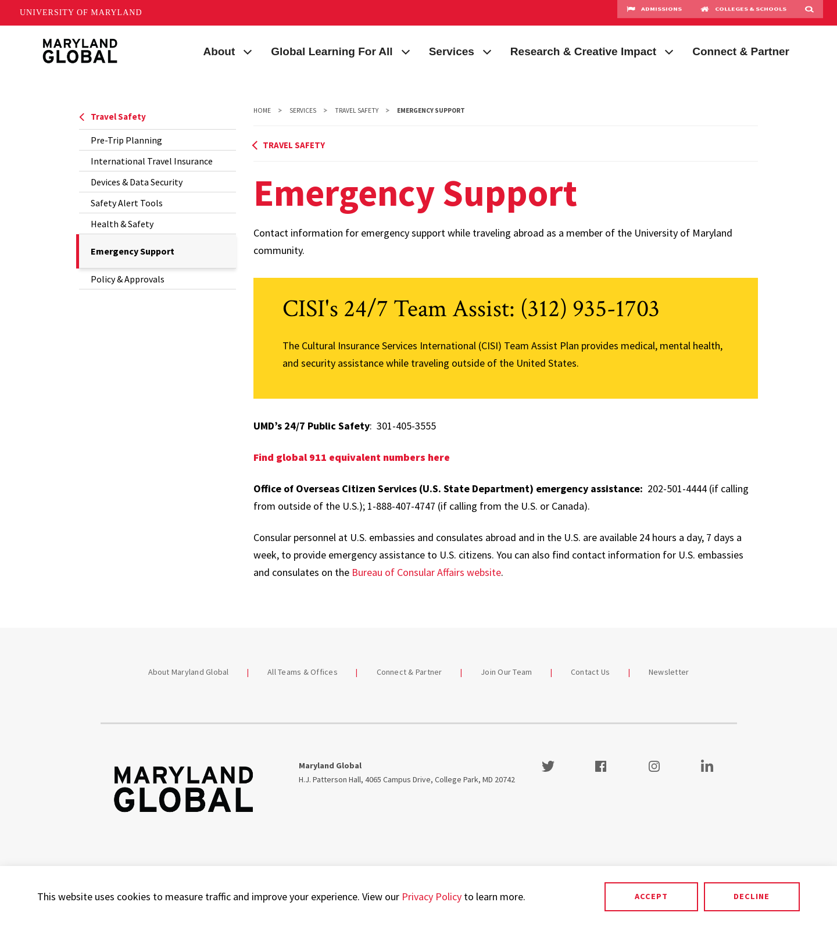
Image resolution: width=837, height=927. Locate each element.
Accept (651, 896)
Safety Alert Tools (127, 203)
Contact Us (590, 672)
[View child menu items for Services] (487, 50)
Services (451, 51)
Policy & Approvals (127, 279)
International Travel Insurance (152, 161)
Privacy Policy (432, 896)
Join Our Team (506, 672)
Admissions (654, 13)
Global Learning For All (331, 51)
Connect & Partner (740, 51)
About (219, 51)
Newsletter (669, 672)
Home (262, 110)
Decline (752, 896)
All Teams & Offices (302, 672)
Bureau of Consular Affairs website (426, 572)
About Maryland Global (188, 672)
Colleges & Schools (743, 13)
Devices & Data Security (137, 182)
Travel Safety (112, 116)
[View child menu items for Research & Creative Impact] (669, 50)
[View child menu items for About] (247, 50)
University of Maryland (81, 12)
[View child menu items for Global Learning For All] (406, 50)
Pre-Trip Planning (126, 140)
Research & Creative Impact (583, 51)
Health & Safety (122, 224)
